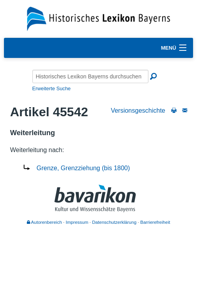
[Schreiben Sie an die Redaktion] (184, 110)
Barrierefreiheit (155, 222)
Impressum (77, 222)
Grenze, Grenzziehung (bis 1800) (83, 168)
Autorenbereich (44, 222)
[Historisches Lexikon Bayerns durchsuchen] (90, 76)
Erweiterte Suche (51, 88)
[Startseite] (98, 18)
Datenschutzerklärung (114, 222)
